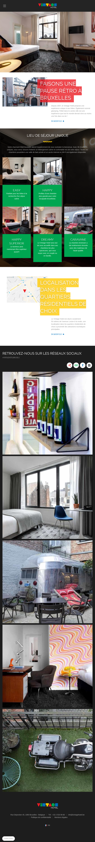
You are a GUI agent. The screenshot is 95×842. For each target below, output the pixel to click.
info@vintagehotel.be (76, 815)
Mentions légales (60, 817)
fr (49, 825)
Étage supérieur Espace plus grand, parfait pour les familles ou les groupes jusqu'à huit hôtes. (34, 159)
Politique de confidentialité (41, 817)
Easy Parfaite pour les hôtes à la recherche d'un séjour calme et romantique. (16, 182)
